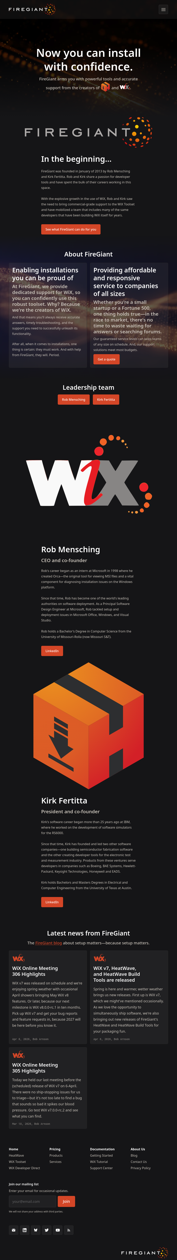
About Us (138, 1149)
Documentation (102, 1149)
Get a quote (106, 359)
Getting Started (101, 1155)
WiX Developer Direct (24, 1168)
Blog (134, 1155)
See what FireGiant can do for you (71, 229)
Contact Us (139, 1161)
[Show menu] (163, 9)
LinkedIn (52, 651)
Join (66, 1201)
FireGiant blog (48, 943)
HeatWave (16, 1155)
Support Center (101, 1168)
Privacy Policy (141, 1168)
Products (56, 1155)
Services (55, 1161)
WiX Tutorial (99, 1161)
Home (13, 1149)
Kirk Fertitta (106, 399)
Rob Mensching (73, 399)
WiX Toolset (17, 1161)
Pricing (54, 1149)
